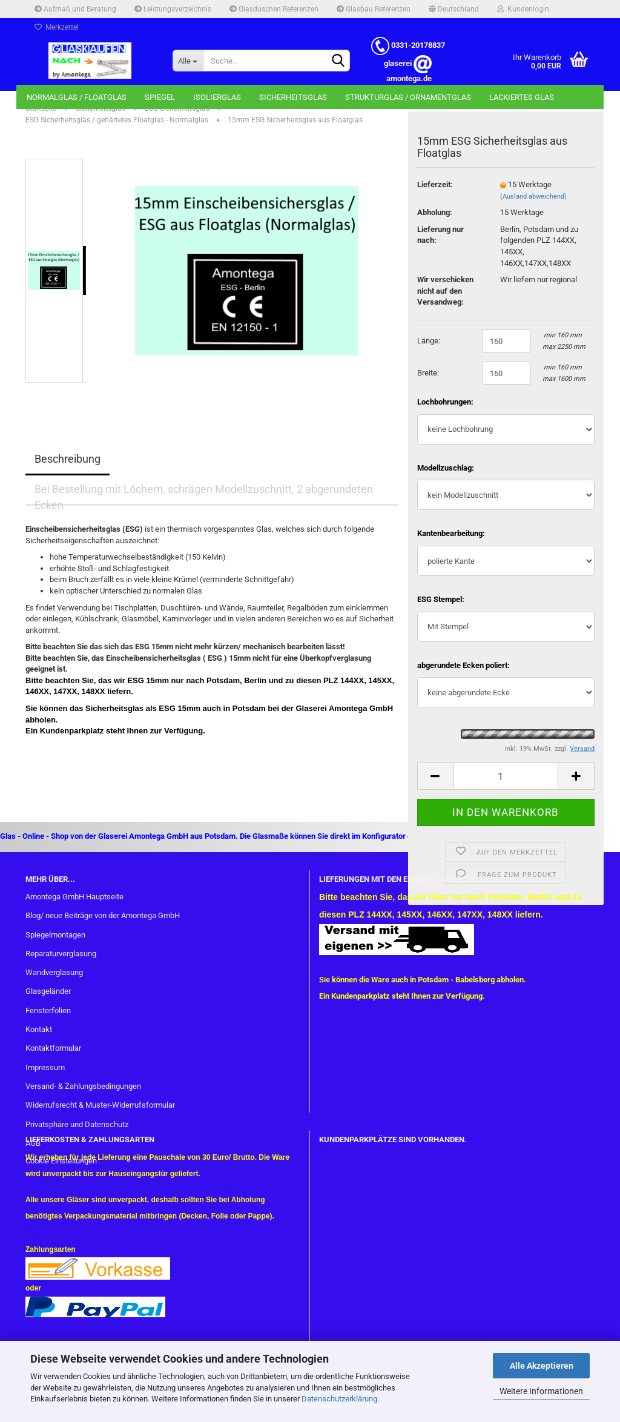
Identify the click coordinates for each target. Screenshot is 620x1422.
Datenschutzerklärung (339, 1398)
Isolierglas (217, 97)
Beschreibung (68, 458)
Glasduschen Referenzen (273, 9)
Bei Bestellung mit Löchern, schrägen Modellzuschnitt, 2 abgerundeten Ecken (204, 494)
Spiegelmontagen (55, 934)
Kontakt (38, 1029)
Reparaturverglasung (60, 953)
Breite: (428, 372)
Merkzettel (57, 27)
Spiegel (160, 97)
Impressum (45, 1067)
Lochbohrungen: (445, 401)
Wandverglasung (54, 972)
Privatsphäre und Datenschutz (76, 1124)
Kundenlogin (523, 9)
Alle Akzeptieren (541, 1366)
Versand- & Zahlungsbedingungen (83, 1086)
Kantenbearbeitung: (451, 533)
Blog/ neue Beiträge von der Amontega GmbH (102, 915)
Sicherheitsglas (293, 97)
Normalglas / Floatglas (77, 97)
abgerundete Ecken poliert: (463, 665)
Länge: (428, 340)
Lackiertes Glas (521, 97)
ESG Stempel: (440, 599)
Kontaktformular (53, 1048)
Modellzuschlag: (445, 467)
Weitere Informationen (541, 1391)
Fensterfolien (48, 1010)
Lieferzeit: (435, 184)
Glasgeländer (48, 991)
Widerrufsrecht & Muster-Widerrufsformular (100, 1104)
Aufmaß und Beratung (75, 9)
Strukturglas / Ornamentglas (408, 97)
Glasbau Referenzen (374, 9)
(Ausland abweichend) (533, 196)
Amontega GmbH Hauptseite (74, 896)
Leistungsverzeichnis (172, 9)
